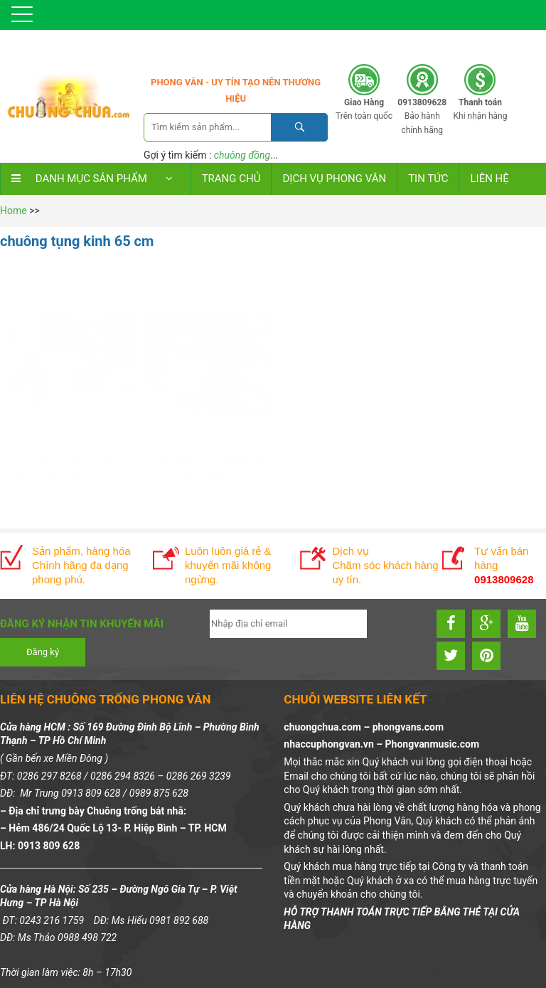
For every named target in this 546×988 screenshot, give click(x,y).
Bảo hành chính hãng (421, 116)
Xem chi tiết (67, 462)
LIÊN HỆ (489, 178)
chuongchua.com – (328, 727)
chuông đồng (242, 155)
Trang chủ (231, 178)
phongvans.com (408, 727)
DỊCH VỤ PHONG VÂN (334, 178)
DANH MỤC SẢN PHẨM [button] (95, 178)
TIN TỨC (428, 178)
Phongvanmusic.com (432, 744)
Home (13, 210)
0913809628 (458, 42)
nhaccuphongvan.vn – (334, 744)
